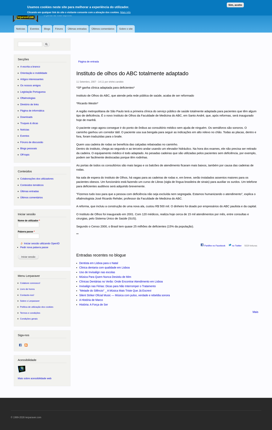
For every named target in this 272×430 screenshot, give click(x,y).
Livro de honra (27, 289)
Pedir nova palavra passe (34, 247)
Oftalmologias (27, 98)
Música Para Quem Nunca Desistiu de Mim (105, 276)
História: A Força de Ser (93, 304)
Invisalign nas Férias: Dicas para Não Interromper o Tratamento (117, 286)
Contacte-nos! (27, 295)
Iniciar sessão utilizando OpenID (41, 243)
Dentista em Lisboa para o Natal (98, 263)
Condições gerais (28, 318)
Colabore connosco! (30, 283)
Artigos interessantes (31, 79)
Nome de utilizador (29, 220)
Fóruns (59, 28)
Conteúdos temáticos (31, 185)
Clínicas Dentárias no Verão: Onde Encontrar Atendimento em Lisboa (121, 281)
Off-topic (25, 154)
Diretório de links (29, 104)
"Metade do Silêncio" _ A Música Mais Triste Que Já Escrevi (115, 290)
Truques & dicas (29, 123)
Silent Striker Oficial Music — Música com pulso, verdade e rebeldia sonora (124, 295)
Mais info (125, 11)
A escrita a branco (30, 66)
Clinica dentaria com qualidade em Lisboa (104, 267)
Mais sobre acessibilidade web (34, 378)
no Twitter (235, 245)
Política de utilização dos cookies (36, 307)
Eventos (34, 28)
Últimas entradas (77, 28)
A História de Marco (91, 299)
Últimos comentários (102, 28)
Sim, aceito (235, 3)
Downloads (26, 117)
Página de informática (32, 110)
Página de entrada (88, 61)
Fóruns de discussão (31, 142)
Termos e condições (30, 313)
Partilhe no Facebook (213, 245)
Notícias (20, 28)
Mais (255, 311)
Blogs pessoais (28, 148)
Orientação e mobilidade (33, 73)
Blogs (47, 28)
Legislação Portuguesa (32, 91)
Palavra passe (26, 231)
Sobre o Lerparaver (30, 301)
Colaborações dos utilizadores (36, 178)
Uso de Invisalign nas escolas (97, 272)
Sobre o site (126, 28)
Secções (23, 59)
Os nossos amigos (30, 85)
